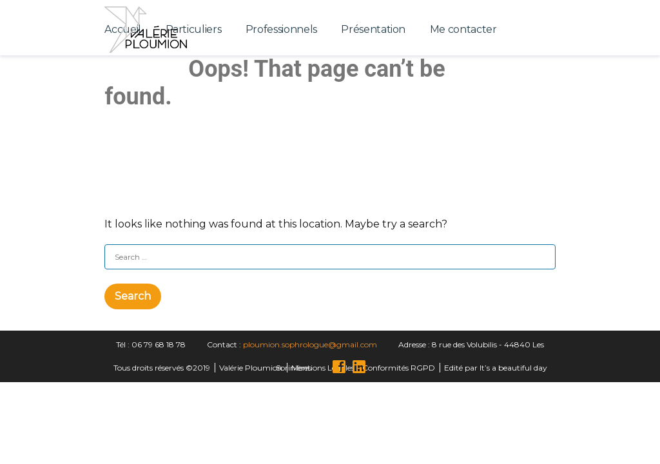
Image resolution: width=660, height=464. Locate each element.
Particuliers (194, 29)
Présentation (373, 29)
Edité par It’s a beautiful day (495, 367)
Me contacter (463, 29)
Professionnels (281, 29)
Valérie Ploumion (250, 367)
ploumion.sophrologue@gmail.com (310, 344)
